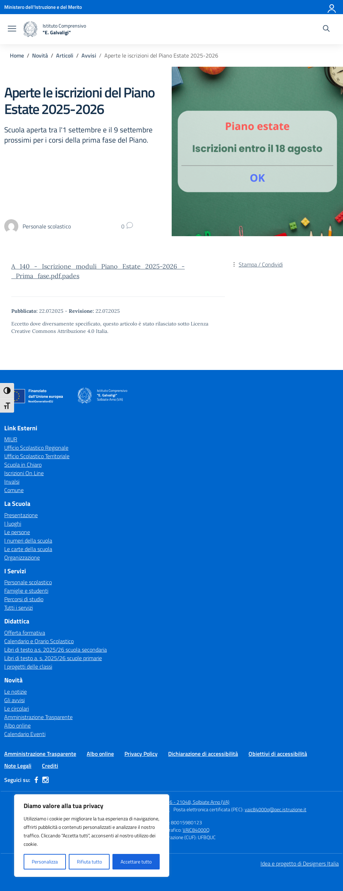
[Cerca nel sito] (326, 29)
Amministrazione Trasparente (38, 717)
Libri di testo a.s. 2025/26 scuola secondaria (55, 649)
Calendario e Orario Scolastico (39, 641)
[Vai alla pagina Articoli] (64, 55)
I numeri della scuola (28, 540)
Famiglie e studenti (26, 590)
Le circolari (16, 708)
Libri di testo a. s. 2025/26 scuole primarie (53, 658)
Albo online (17, 725)
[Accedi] (332, 7)
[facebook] (36, 780)
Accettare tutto (136, 861)
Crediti (50, 765)
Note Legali (17, 765)
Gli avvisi (14, 700)
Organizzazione (22, 557)
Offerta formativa (24, 632)
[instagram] (45, 780)
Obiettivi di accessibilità (278, 753)
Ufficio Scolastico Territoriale (36, 456)
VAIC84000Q (196, 829)
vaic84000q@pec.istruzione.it (275, 809)
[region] (91, 835)
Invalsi (11, 481)
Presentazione (21, 515)
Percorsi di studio (23, 599)
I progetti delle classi (28, 666)
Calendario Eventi (24, 734)
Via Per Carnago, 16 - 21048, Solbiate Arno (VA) (180, 802)
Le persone (17, 532)
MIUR (10, 439)
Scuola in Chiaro (23, 464)
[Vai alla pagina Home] (17, 55)
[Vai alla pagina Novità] (40, 55)
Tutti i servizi (18, 607)
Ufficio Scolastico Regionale (36, 447)
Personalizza (45, 861)
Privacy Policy (141, 753)
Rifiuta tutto (89, 861)
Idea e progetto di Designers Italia (300, 863)
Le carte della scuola (28, 549)
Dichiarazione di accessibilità (203, 753)
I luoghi (12, 523)
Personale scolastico (28, 582)
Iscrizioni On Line (24, 473)
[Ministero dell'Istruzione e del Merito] (43, 7)
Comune (14, 490)
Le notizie (15, 691)
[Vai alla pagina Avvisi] (88, 55)
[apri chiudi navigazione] (12, 29)
